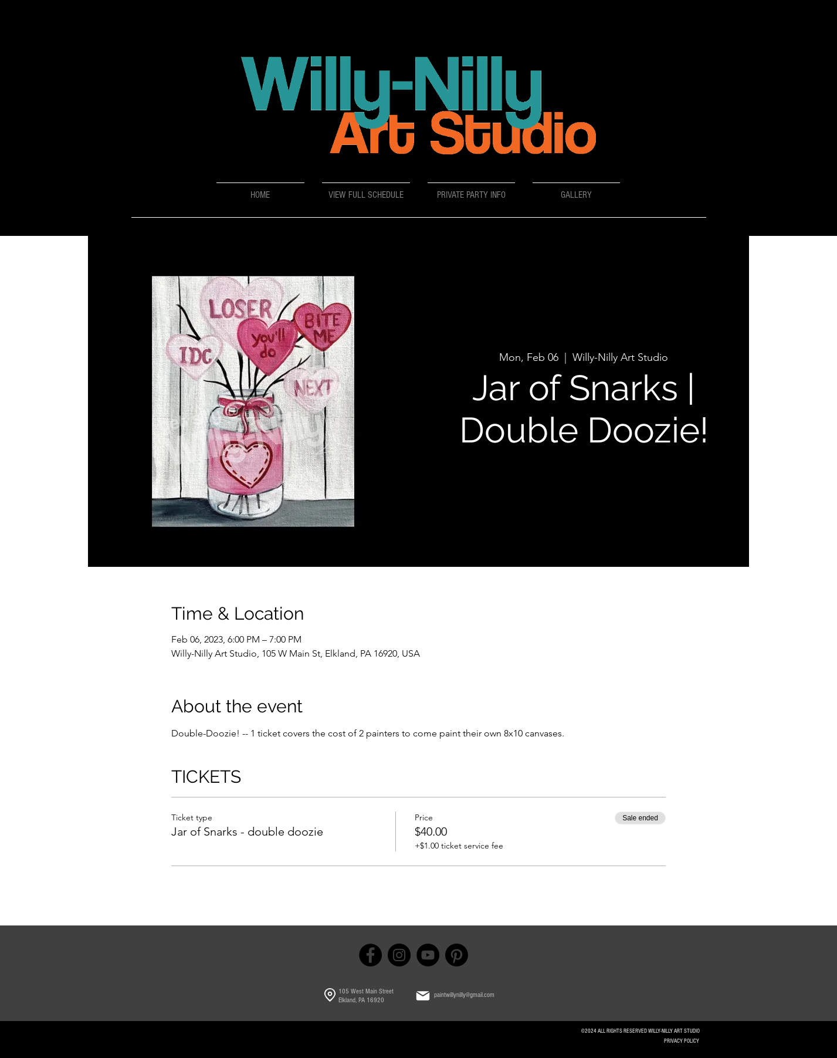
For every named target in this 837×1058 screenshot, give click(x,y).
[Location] (330, 995)
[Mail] (423, 995)
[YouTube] (427, 955)
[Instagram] (399, 955)
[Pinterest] (456, 955)
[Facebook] (370, 955)
